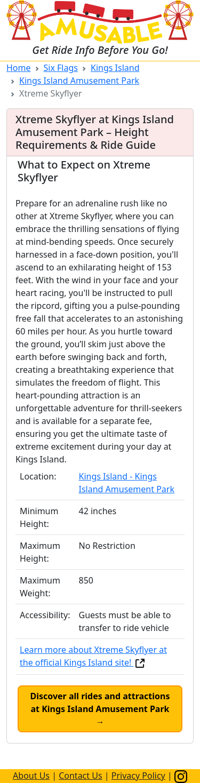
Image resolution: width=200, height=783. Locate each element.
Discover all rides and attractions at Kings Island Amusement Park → (100, 709)
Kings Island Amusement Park (79, 80)
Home (18, 68)
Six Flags (61, 68)
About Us (31, 775)
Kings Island (115, 68)
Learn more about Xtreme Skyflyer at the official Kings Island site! (93, 656)
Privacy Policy (138, 775)
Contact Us (80, 775)
